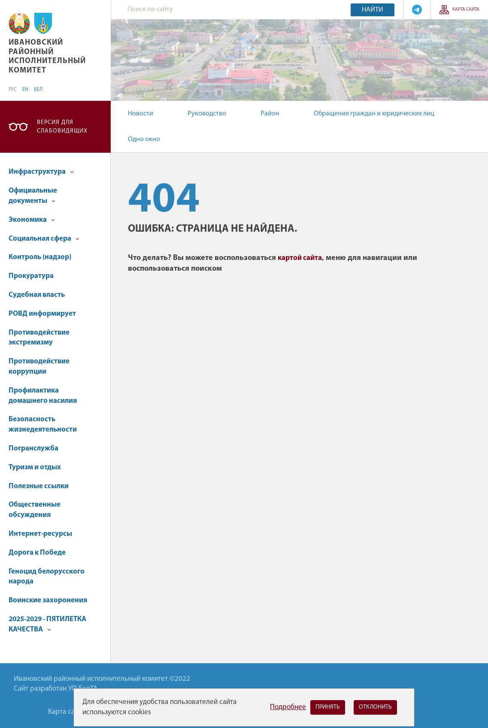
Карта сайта (465, 9)
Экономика (32, 220)
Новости (140, 113)
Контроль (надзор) (40, 257)
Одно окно (144, 139)
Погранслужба (33, 448)
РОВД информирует (42, 313)
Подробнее (288, 707)
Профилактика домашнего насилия (43, 396)
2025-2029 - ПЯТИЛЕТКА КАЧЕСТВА (47, 624)
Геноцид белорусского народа (47, 577)
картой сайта (300, 258)
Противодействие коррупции (39, 366)
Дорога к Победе (37, 552)
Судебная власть (37, 295)
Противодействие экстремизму (39, 338)
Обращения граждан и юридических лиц (374, 113)
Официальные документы (33, 196)
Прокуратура (31, 276)
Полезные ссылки (39, 486)
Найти (372, 9)
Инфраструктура (41, 171)
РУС (13, 89)
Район (270, 113)
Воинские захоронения (48, 600)
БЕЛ (38, 89)
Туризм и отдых (35, 467)
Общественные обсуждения (35, 510)
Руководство (207, 113)
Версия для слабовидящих (62, 126)
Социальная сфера (44, 238)
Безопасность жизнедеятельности (43, 424)
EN (25, 89)
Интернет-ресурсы (40, 534)
